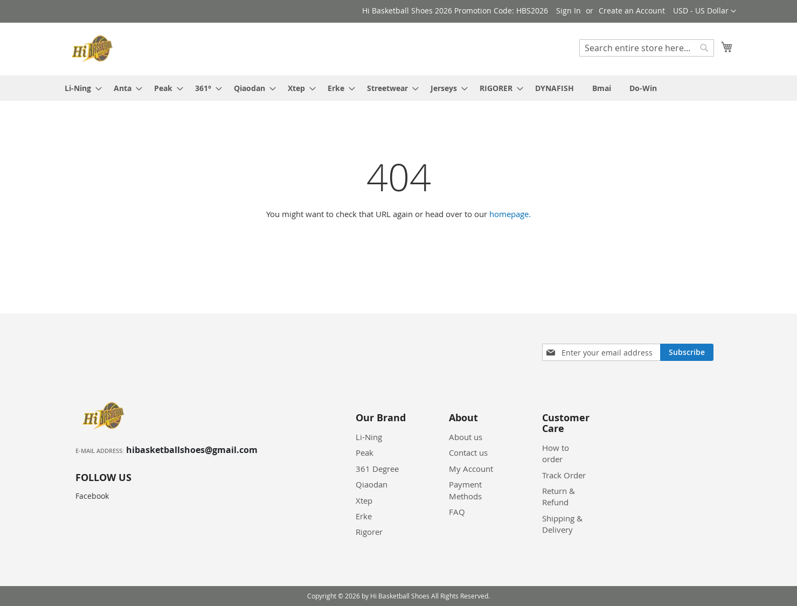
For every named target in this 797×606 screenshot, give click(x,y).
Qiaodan (371, 484)
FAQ (457, 511)
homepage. (510, 213)
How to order (555, 453)
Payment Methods (465, 490)
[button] (704, 11)
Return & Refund (558, 496)
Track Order (564, 475)
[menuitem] (80, 88)
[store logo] (94, 48)
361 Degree (377, 468)
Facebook (92, 496)
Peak (364, 452)
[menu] (399, 88)
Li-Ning (369, 436)
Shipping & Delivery (562, 524)
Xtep (364, 500)
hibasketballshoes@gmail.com (192, 450)
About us (465, 436)
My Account (471, 468)
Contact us (468, 452)
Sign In (568, 10)
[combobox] (646, 48)
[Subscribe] (686, 352)
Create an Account (632, 10)
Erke (364, 516)
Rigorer (369, 531)
